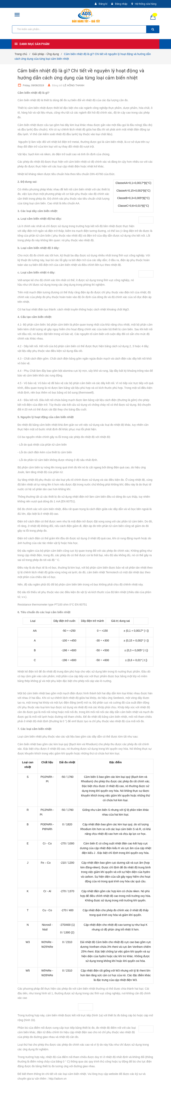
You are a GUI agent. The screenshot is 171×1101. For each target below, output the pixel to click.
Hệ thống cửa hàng (145, 3)
